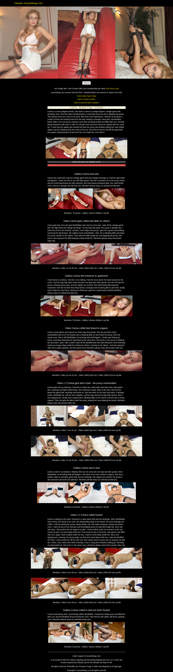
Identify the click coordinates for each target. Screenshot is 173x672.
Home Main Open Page (86, 96)
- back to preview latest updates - (86, 103)
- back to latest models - (86, 99)
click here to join (112, 89)
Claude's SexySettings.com (28, 3)
